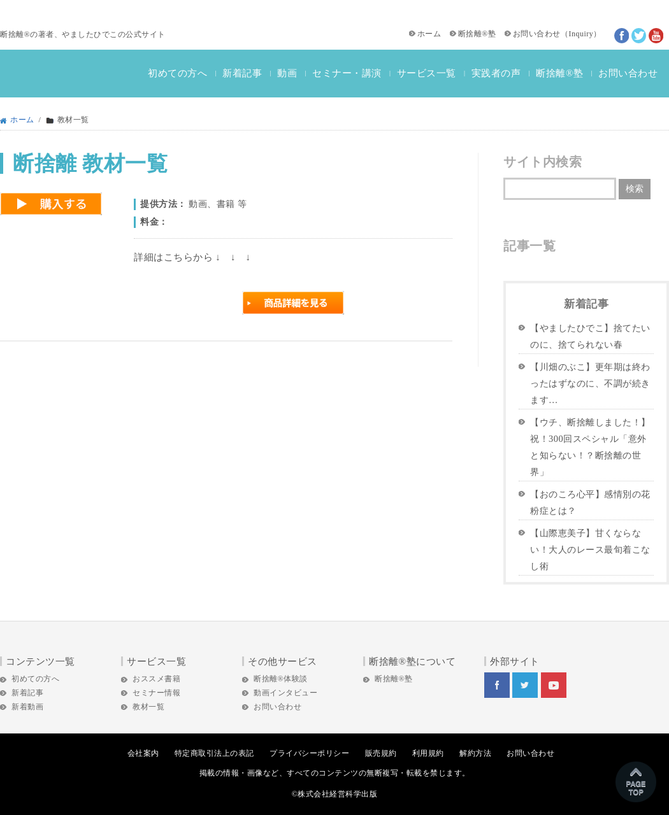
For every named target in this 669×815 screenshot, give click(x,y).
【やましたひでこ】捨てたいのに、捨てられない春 (590, 336)
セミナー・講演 (347, 73)
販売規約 (381, 753)
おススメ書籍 (156, 678)
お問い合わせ (537, 33)
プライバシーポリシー (309, 753)
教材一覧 (148, 706)
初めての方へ (177, 73)
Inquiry (580, 33)
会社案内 (143, 753)
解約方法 (475, 753)
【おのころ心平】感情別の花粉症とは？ (590, 502)
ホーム (429, 33)
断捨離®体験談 (281, 678)
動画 (287, 73)
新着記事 (242, 73)
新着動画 (27, 706)
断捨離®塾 (477, 33)
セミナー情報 (156, 692)
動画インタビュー (285, 692)
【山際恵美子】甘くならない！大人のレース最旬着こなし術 (590, 549)
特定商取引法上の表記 (214, 753)
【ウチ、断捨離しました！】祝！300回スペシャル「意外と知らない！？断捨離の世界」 (590, 447)
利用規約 (428, 753)
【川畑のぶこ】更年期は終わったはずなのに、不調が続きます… (590, 383)
